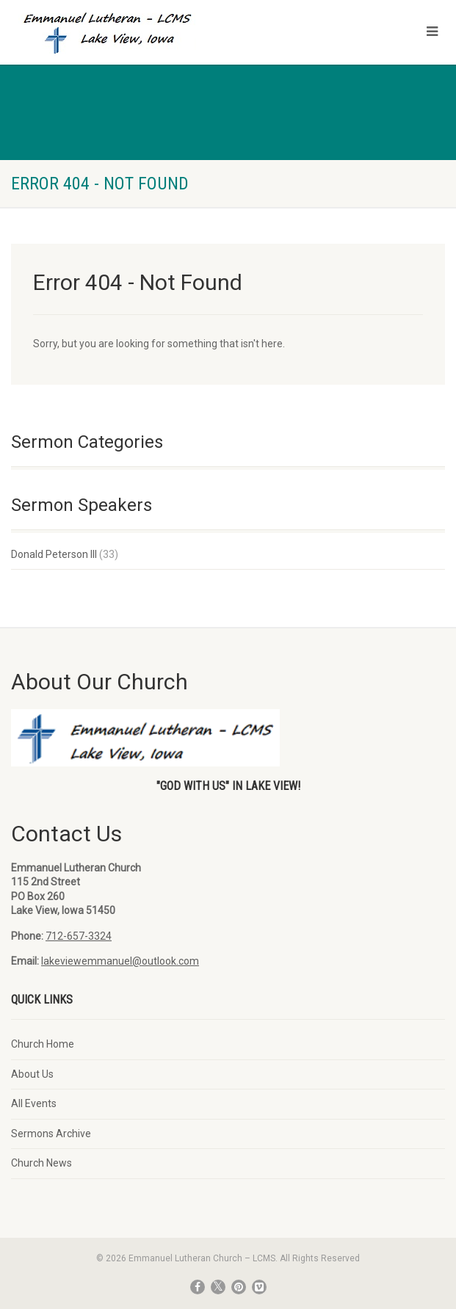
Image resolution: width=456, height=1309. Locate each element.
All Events (34, 1103)
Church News (41, 1163)
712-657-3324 (79, 936)
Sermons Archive (51, 1133)
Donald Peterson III (54, 554)
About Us (32, 1074)
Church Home (42, 1044)
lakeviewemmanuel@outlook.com (120, 961)
